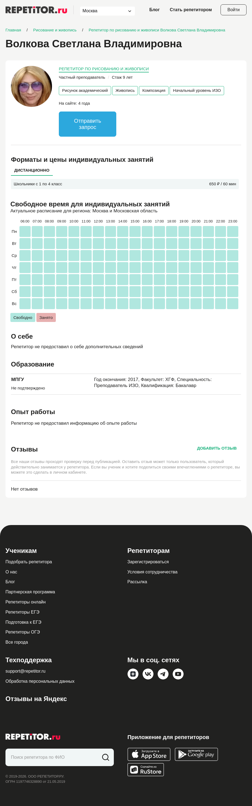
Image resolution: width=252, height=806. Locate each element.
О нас (11, 572)
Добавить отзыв (217, 448)
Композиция (153, 90)
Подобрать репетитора (28, 561)
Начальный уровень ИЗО (197, 90)
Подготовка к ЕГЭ (23, 622)
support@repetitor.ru (25, 671)
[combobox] (102, 11)
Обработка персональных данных (39, 681)
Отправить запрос (87, 124)
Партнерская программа (30, 592)
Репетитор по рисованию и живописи (104, 68)
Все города (16, 642)
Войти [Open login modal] (233, 9)
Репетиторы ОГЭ (22, 632)
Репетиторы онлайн (25, 602)
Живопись (125, 90)
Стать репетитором (191, 9)
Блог (154, 9)
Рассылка (137, 581)
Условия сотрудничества (153, 572)
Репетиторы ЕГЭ (22, 612)
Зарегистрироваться (148, 561)
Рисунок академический (85, 90)
